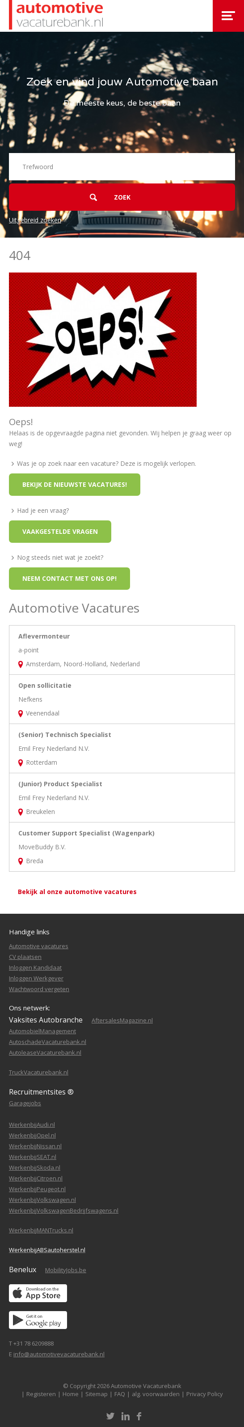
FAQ (119, 1394)
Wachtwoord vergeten (39, 989)
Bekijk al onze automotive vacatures (77, 891)
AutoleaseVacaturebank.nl (45, 1052)
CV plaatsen (25, 957)
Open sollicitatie (45, 685)
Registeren (41, 1394)
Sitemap (96, 1394)
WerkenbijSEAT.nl (32, 1157)
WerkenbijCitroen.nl (36, 1178)
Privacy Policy (204, 1394)
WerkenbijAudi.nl (32, 1124)
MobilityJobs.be (65, 1270)
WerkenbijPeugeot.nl (37, 1189)
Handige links (29, 931)
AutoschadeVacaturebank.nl (47, 1042)
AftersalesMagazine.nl (122, 1020)
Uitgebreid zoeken (35, 220)
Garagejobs (25, 1103)
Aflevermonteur (44, 636)
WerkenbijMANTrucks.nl (41, 1230)
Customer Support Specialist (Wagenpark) (86, 833)
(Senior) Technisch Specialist (64, 734)
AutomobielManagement (42, 1031)
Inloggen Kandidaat (35, 967)
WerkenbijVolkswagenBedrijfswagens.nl (63, 1210)
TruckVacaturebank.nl (38, 1072)
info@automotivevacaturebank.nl (59, 1354)
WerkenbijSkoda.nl (34, 1167)
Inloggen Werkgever (36, 978)
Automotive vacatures (38, 946)
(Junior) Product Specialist (60, 784)
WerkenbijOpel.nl (32, 1135)
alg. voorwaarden (156, 1394)
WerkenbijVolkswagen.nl (42, 1200)
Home (71, 1394)
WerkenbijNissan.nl (35, 1146)
